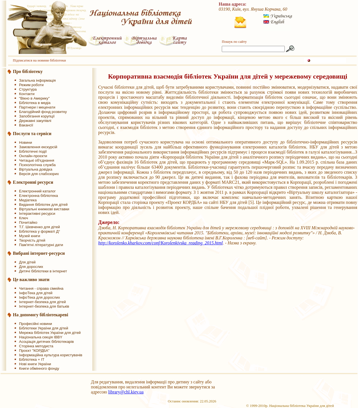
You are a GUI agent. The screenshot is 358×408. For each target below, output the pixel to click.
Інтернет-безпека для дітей (42, 302)
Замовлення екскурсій (38, 147)
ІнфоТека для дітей (36, 293)
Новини (25, 142)
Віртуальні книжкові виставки (44, 209)
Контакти (26, 94)
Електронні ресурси (33, 182)
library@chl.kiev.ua (126, 392)
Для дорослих (31, 267)
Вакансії (26, 125)
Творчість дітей (32, 240)
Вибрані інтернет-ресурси (39, 253)
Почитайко (28, 222)
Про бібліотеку (28, 71)
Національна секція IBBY (40, 337)
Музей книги (29, 236)
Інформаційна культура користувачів (50, 355)
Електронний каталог (37, 191)
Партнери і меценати (37, 107)
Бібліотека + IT (31, 359)
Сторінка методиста (36, 346)
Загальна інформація (37, 80)
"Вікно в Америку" (34, 98)
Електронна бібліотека (38, 196)
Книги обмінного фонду (39, 368)
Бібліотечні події (33, 151)
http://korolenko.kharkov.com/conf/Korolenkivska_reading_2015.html (160, 242)
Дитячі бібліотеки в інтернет (43, 271)
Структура (28, 89)
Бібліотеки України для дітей (43, 328)
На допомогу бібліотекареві (40, 314)
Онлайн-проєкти (33, 156)
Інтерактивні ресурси (37, 213)
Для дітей (27, 262)
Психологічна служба (37, 165)
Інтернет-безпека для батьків (44, 306)
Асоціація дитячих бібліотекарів (46, 341)
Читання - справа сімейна (41, 288)
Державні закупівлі (35, 121)
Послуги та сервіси (32, 133)
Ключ (23, 218)
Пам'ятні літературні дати (41, 245)
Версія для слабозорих (39, 174)
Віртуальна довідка (35, 169)
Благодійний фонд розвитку (43, 112)
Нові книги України (35, 364)
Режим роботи (31, 85)
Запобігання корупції (37, 116)
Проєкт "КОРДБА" (34, 350)
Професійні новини (35, 324)
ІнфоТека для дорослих (39, 297)
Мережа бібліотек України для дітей (50, 333)
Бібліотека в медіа (34, 103)
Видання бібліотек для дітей (43, 204)
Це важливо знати (31, 279)
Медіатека (28, 200)
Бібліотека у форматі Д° (39, 231)
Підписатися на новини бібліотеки (39, 60)
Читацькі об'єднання (36, 160)
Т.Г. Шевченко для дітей (39, 227)
